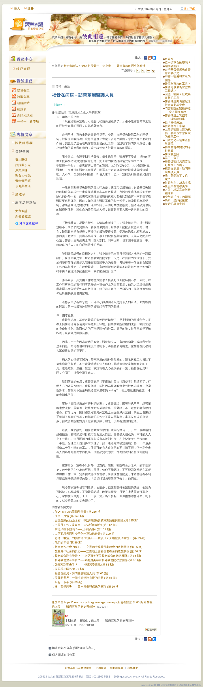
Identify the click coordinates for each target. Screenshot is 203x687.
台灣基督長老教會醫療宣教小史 (178, 71)
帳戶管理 (23, 69)
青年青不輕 (23, 181)
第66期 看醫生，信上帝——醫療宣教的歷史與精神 (113, 65)
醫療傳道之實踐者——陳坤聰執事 (176, 117)
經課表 (19, 109)
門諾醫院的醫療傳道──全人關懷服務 (178, 110)
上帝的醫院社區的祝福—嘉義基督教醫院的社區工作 (178, 133)
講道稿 (20, 194)
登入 (17, 8)
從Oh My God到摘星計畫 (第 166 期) (78, 511)
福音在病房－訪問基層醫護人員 (178, 170)
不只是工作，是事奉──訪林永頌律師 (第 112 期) (86, 524)
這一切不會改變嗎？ (178, 62)
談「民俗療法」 (175, 122)
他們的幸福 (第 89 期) (68, 542)
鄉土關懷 (21, 159)
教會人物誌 (23, 175)
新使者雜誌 (23, 216)
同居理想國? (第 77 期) (69, 569)
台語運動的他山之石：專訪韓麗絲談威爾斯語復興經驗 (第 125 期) (96, 520)
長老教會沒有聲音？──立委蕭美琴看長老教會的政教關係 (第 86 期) (98, 555)
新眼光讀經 (22, 115)
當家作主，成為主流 (178, 182)
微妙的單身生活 (175, 203)
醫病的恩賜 (172, 154)
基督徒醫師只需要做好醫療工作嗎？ (178, 163)
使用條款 (101, 668)
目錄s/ (169, 59)
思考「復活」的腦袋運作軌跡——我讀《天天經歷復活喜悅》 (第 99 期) (100, 538)
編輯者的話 (172, 66)
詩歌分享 (21, 97)
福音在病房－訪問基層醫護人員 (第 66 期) (81, 573)
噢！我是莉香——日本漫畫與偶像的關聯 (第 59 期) (87, 586)
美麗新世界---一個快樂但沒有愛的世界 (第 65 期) (86, 577)
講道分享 (21, 90)
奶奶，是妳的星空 (176, 200)
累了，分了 (172, 157)
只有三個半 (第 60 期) (68, 582)
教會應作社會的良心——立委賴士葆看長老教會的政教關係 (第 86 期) (99, 547)
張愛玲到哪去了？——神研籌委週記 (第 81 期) (84, 564)
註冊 (31, 8)
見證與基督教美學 (176, 186)
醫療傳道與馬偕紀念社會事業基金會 (178, 103)
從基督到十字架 (175, 126)
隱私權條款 (116, 668)
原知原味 (21, 170)
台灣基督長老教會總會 (78, 668)
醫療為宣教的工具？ (178, 83)
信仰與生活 (23, 186)
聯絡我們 (133, 668)
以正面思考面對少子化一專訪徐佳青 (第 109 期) (85, 533)
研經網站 (21, 103)
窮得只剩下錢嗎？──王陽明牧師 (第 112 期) (83, 529)
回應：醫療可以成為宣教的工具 (178, 96)
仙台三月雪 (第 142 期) (69, 516)
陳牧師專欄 (24, 143)
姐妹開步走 (23, 165)
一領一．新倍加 (25, 121)
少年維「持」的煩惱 (178, 196)
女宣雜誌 (21, 211)
